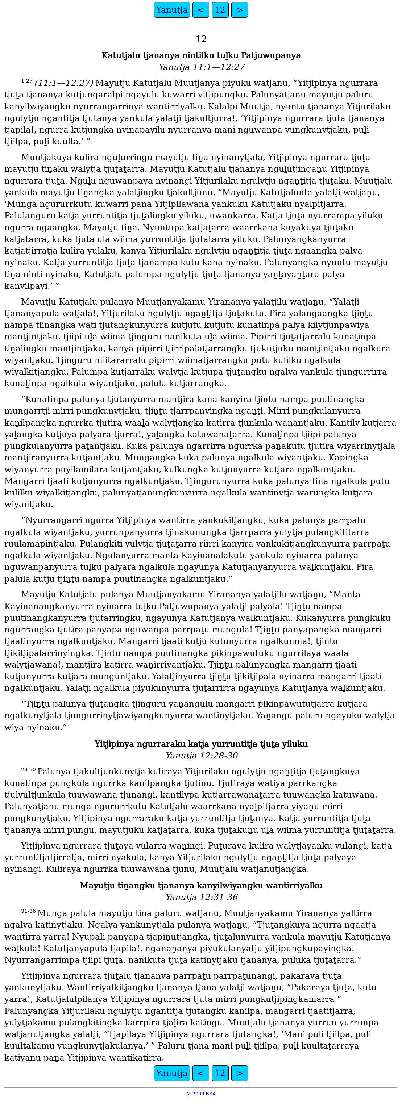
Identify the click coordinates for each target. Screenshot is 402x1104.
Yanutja (172, 9)
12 (220, 9)
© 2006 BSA (201, 1093)
